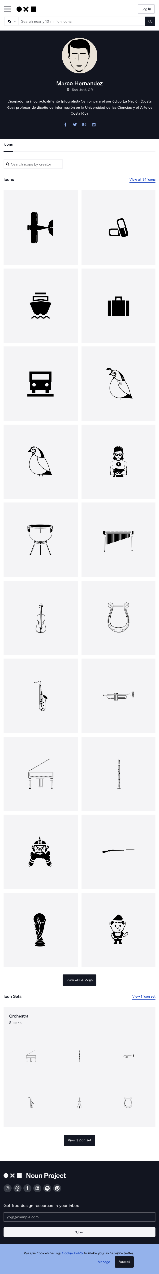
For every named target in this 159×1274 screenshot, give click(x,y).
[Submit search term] (150, 21)
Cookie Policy (72, 1253)
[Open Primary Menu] (7, 9)
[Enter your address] (79, 1217)
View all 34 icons (142, 179)
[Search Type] (11, 21)
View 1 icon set (144, 996)
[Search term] (82, 21)
